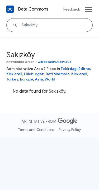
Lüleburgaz (34, 74)
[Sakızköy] (49, 25)
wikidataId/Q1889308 (54, 62)
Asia (39, 79)
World (50, 79)
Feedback (71, 9)
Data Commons (33, 9)
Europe (26, 79)
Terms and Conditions (36, 129)
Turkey (12, 79)
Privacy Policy (70, 129)
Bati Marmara (57, 74)
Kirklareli (79, 74)
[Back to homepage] (10, 9)
